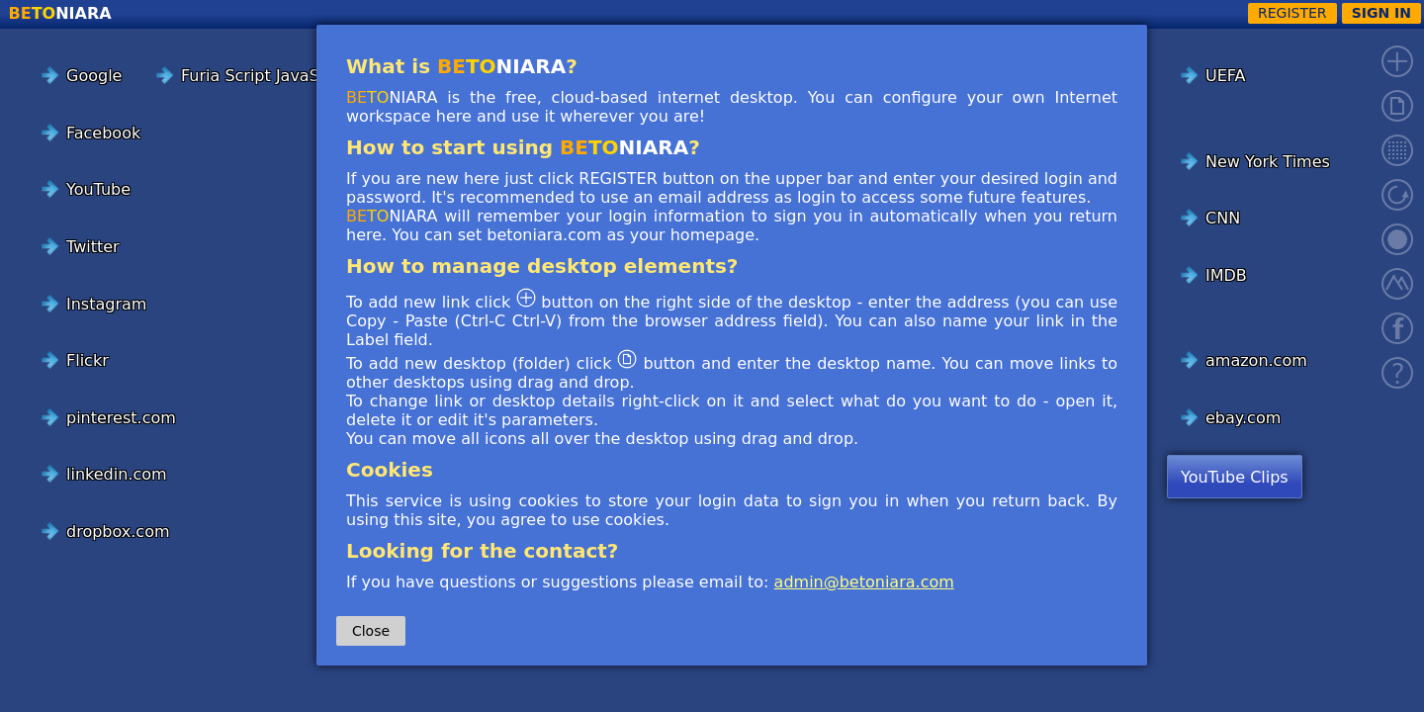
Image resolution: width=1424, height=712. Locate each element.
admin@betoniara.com (864, 582)
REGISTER (1292, 13)
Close (371, 631)
